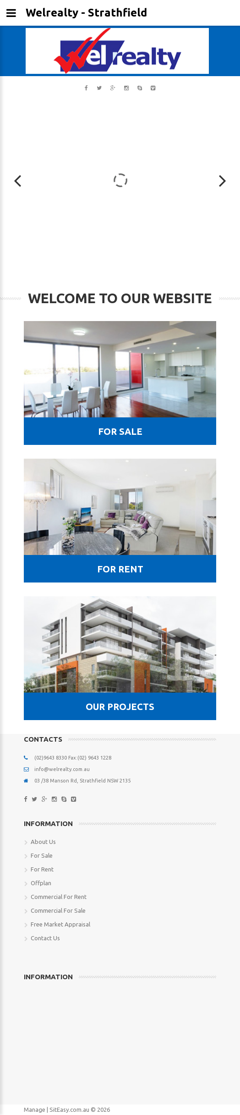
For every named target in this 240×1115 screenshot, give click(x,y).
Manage (34, 1109)
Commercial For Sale (58, 910)
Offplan (41, 883)
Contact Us (45, 938)
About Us (43, 841)
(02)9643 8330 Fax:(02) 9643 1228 (72, 757)
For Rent (42, 869)
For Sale (42, 855)
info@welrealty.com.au (62, 769)
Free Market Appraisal (60, 924)
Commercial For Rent (59, 896)
